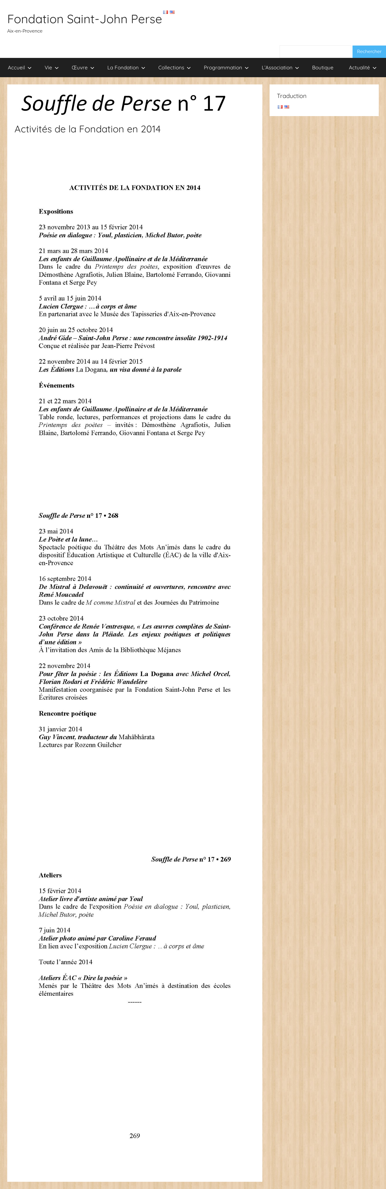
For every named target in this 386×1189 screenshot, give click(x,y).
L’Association (280, 67)
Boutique (323, 67)
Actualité (363, 67)
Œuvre (83, 67)
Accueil (20, 67)
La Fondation (126, 67)
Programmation (226, 67)
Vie (52, 67)
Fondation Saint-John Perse (84, 18)
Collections (174, 67)
